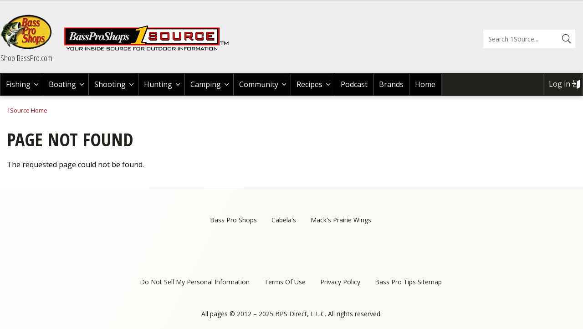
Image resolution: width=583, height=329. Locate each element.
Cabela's (283, 220)
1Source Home (27, 110)
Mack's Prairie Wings (341, 220)
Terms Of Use (285, 282)
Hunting (158, 84)
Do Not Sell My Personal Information (195, 282)
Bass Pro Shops (233, 220)
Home (425, 84)
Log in (559, 84)
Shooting (110, 84)
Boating (62, 84)
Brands (391, 84)
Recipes (309, 84)
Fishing (18, 84)
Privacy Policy (340, 282)
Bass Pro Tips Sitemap (408, 282)
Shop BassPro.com (26, 58)
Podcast (354, 84)
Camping (205, 84)
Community (258, 84)
